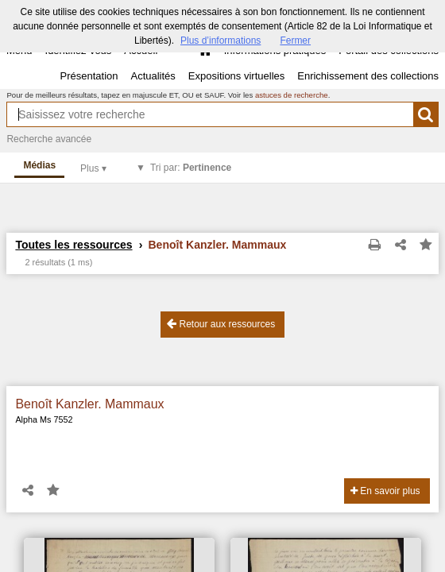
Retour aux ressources (221, 324)
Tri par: (190, 167)
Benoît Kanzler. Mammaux (89, 404)
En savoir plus (385, 491)
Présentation (89, 76)
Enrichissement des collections (368, 76)
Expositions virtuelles (236, 76)
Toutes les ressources (73, 244)
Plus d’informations (220, 40)
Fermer (295, 40)
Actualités (152, 76)
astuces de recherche (291, 95)
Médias (39, 165)
